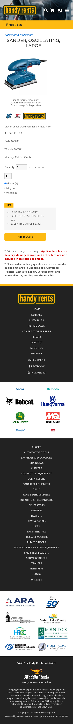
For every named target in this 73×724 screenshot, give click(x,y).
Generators (37, 505)
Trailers (36, 563)
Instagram (37, 372)
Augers (36, 447)
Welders (36, 580)
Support (36, 353)
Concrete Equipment (36, 484)
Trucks (36, 573)
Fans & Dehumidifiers (36, 494)
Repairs (36, 336)
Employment (36, 359)
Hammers (36, 510)
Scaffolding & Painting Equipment (36, 547)
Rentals (36, 314)
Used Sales (36, 320)
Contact (37, 342)
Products (13, 24)
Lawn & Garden (36, 521)
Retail (36, 325)
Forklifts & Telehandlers (36, 499)
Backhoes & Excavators (36, 457)
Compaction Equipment (36, 473)
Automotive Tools (36, 452)
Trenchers (36, 568)
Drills (36, 489)
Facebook (37, 366)
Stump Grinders (36, 558)
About (36, 347)
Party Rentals (36, 531)
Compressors (36, 478)
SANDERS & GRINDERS (18, 35)
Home (36, 309)
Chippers (36, 468)
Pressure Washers (36, 536)
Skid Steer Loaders (36, 552)
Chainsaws (36, 462)
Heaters (36, 515)
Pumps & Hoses (36, 542)
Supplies (36, 331)
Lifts (36, 526)
